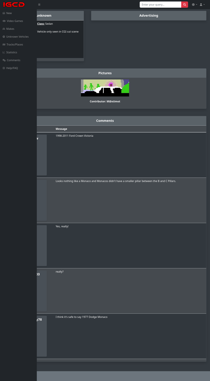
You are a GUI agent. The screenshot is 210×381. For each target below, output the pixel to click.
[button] (195, 4)
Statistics (10, 52)
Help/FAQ (10, 68)
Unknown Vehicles (16, 36)
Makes (8, 29)
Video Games (13, 21)
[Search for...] (160, 4)
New (7, 13)
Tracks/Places (13, 44)
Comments (11, 60)
